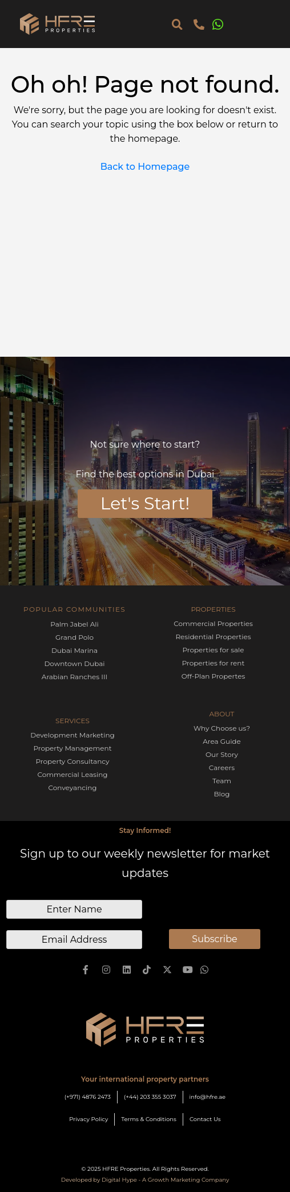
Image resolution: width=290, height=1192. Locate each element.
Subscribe (214, 939)
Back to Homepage (145, 166)
